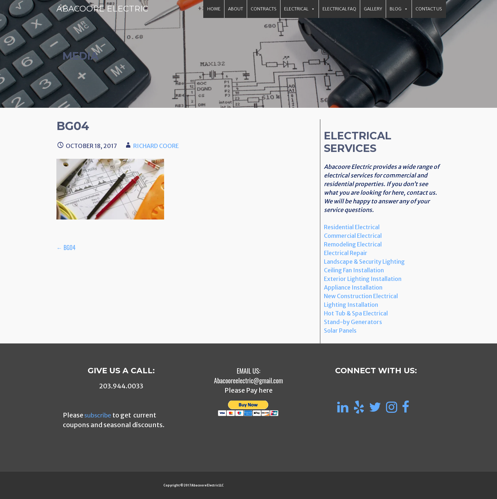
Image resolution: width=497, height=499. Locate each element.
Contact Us (428, 8)
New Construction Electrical (361, 296)
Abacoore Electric (102, 9)
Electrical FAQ (339, 8)
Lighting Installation (351, 304)
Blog (399, 9)
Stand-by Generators (353, 321)
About (235, 8)
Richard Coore (156, 145)
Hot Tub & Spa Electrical (356, 313)
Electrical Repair (345, 253)
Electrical (299, 9)
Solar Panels (340, 330)
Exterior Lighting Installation (362, 278)
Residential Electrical (352, 227)
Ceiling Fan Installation (354, 270)
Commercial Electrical (353, 235)
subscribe (97, 415)
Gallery (373, 8)
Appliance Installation (353, 287)
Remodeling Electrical (353, 244)
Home (213, 8)
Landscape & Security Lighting (364, 261)
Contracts (264, 8)
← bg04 (65, 247)
